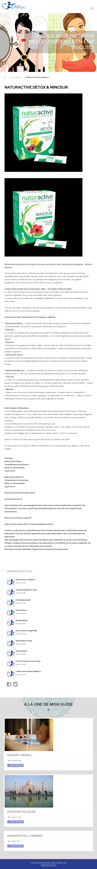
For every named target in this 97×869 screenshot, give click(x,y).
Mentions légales (48, 865)
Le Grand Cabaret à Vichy (26, 590)
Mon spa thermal (19, 755)
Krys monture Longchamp (26, 631)
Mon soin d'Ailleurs (21, 811)
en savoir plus (15, 765)
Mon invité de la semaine (25, 835)
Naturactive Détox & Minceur (37, 77)
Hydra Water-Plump (24, 641)
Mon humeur (15, 77)
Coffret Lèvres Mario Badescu (28, 671)
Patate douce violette (25, 580)
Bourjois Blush (22, 620)
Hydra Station (21, 651)
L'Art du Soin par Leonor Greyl (28, 661)
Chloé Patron (21, 610)
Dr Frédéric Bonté (23, 600)
